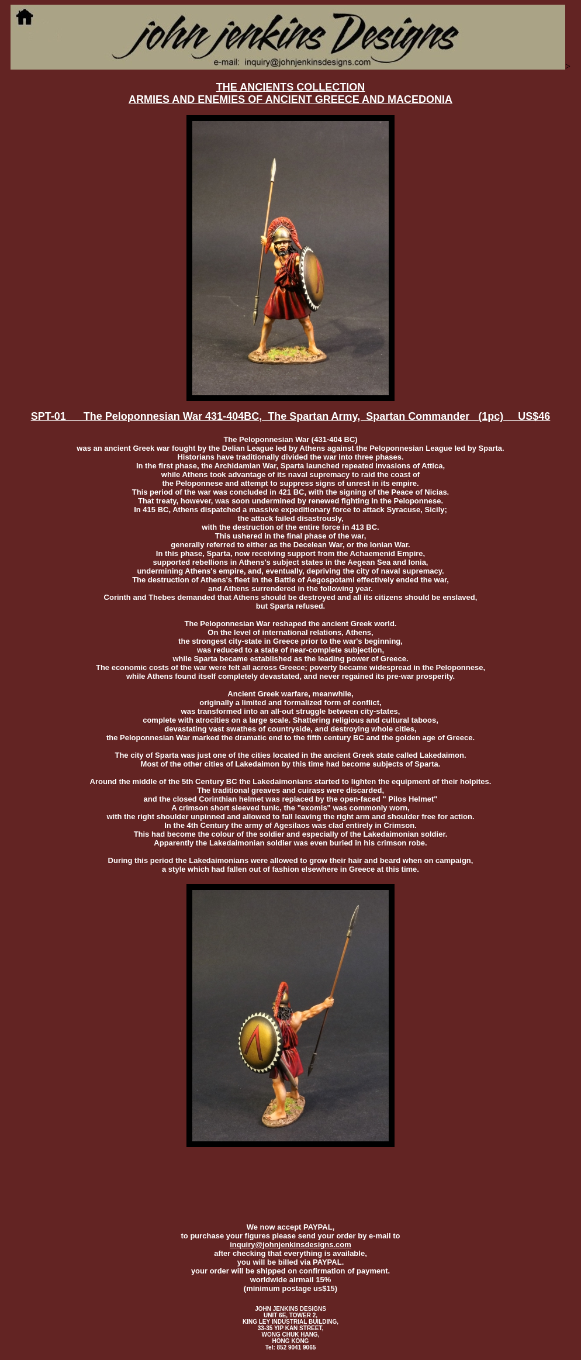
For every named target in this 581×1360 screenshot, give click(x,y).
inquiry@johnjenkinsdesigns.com (290, 1244)
